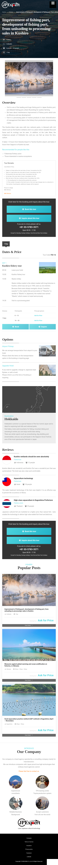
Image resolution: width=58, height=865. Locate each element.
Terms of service (29, 842)
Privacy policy (29, 849)
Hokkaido (9, 44)
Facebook (29, 853)
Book (15, 327)
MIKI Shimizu (7, 193)
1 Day (6, 244)
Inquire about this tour (29, 218)
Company (28, 838)
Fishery (11, 12)
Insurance (29, 845)
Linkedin (29, 856)
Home (4, 12)
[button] (7, 78)
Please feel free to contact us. (29, 771)
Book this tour (29, 209)
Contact (52, 862)
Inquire (42, 327)
